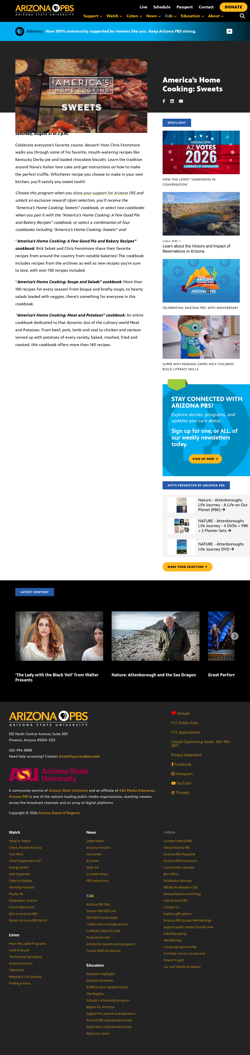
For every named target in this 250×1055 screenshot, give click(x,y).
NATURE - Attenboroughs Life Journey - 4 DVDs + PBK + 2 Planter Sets (223, 525)
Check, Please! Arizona (25, 848)
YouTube (181, 783)
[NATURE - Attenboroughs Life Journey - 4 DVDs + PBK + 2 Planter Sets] (182, 518)
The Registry (95, 994)
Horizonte (93, 854)
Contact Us (171, 907)
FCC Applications (185, 732)
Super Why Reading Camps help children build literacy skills (198, 366)
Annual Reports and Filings (182, 894)
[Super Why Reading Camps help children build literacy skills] (201, 318)
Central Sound (19, 950)
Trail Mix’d (16, 854)
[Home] (44, 10)
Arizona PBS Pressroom (180, 861)
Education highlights (100, 974)
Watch (14, 832)
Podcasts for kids (98, 938)
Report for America (100, 1007)
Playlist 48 (16, 894)
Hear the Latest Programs (27, 944)
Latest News (95, 841)
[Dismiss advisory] (229, 31)
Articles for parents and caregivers (110, 944)
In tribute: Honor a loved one (184, 954)
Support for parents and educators (110, 1014)
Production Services (178, 881)
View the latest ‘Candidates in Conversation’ (189, 182)
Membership (172, 940)
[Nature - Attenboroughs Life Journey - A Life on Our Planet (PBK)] (182, 497)
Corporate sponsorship (180, 947)
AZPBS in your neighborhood (106, 987)
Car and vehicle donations (182, 967)
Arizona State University (68, 790)
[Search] (242, 16)
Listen (14, 935)
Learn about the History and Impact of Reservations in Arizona (196, 249)
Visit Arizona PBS (175, 901)
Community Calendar (179, 868)
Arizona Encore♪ (21, 964)
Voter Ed (92, 868)
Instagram (182, 773)
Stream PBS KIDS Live (101, 911)
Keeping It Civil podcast (25, 977)
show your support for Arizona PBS (104, 192)
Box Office (171, 874)
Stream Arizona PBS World (28, 921)
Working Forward (21, 887)
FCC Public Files (184, 722)
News (91, 832)
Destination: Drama (23, 901)
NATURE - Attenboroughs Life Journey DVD (221, 546)
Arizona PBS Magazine (179, 854)
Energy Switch (19, 868)
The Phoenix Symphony (25, 957)
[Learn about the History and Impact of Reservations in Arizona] (201, 194)
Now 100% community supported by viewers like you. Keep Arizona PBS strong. (121, 31)
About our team (97, 1034)
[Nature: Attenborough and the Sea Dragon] (156, 614)
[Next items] (235, 636)
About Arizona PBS (177, 848)
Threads (180, 792)
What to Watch (20, 841)
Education (95, 965)
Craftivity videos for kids (103, 931)
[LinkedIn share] (174, 101)
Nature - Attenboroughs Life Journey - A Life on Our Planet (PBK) (223, 505)
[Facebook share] (166, 101)
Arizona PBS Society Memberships (188, 921)
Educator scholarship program (108, 1000)
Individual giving (175, 934)
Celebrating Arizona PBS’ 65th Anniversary (200, 308)
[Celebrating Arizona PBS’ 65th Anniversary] (201, 261)
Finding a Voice (20, 983)
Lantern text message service (107, 924)
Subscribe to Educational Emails (108, 1027)
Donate (180, 713)
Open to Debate (20, 881)
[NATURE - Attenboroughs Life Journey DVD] (182, 539)
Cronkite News (97, 874)
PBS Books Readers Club (181, 887)
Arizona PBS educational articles (109, 1020)
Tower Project (174, 960)
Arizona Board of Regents (59, 813)
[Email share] (183, 101)
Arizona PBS (18, 796)
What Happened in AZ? (25, 861)
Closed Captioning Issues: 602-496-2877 (201, 743)
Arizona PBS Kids (98, 904)
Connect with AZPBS (178, 841)
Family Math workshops (103, 951)
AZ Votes (92, 861)
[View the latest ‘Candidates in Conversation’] (201, 133)
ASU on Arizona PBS (23, 914)
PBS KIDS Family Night (102, 918)
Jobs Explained (19, 874)
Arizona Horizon (98, 848)
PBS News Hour (97, 881)
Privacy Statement (186, 754)
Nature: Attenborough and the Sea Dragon (154, 674)
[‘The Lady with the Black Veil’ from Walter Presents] (59, 614)
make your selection (187, 567)
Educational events (99, 981)
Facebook (181, 764)
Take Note (16, 970)
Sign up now (205, 459)
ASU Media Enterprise (136, 790)
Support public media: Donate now (188, 927)
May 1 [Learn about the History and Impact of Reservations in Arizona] (172, 241)
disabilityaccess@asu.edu (79, 756)
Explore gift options (177, 914)
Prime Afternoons (21, 907)
